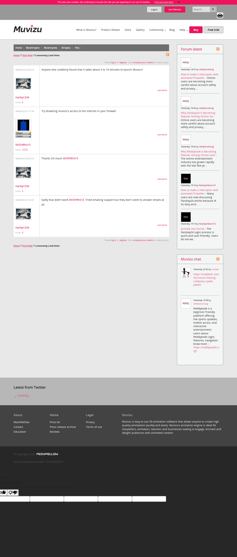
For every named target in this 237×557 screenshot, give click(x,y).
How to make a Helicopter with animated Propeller (199, 76)
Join (175, 9)
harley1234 (22, 97)
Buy (196, 29)
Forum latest (191, 49)
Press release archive (63, 427)
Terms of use (94, 427)
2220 (25, 149)
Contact (18, 427)
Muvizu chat (191, 259)
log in (113, 62)
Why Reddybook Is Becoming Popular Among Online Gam (198, 153)
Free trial (213, 29)
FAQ (77, 47)
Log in (154, 9)
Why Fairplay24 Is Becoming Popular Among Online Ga (198, 114)
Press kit (55, 422)
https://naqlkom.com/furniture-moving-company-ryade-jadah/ (206, 279)
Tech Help (27, 55)
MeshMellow (21, 422)
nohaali (215, 269)
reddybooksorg (206, 69)
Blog (172, 29)
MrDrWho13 (22, 144)
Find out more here (164, 2)
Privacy (90, 422)
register (123, 62)
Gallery (140, 29)
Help (182, 29)
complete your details (143, 62)
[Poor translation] (13, 492)
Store (128, 29)
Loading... (22, 395)
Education (20, 431)
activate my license (193, 228)
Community (156, 29)
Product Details (110, 29)
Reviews (55, 431)
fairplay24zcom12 (207, 185)
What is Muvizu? (86, 29)
